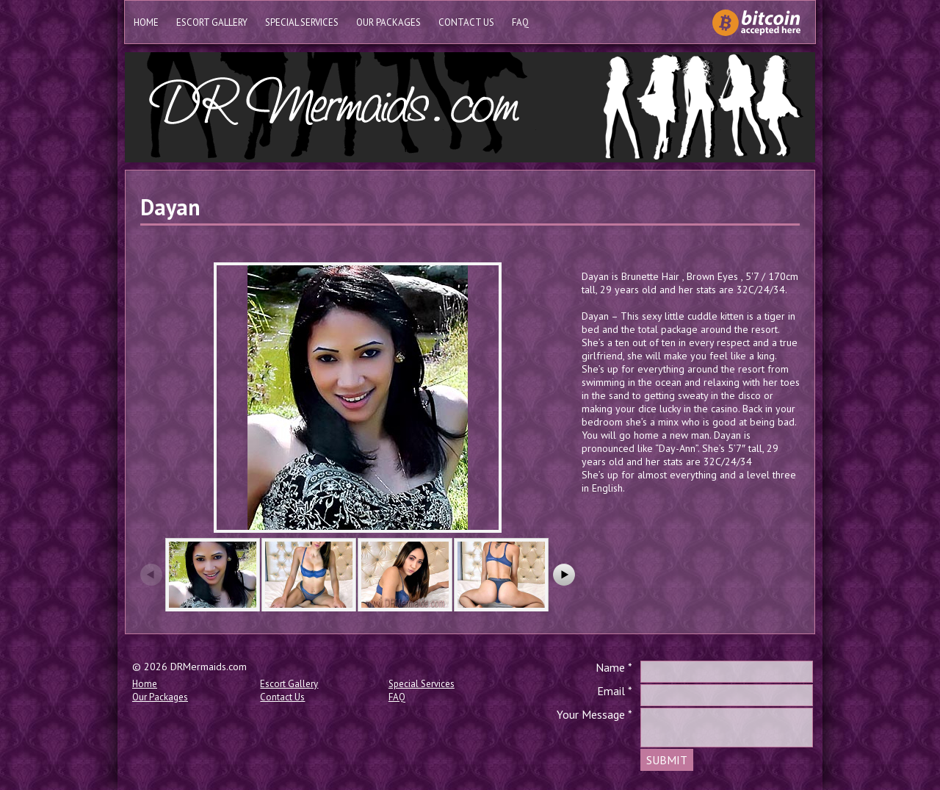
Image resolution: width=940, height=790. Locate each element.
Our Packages (388, 22)
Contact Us (466, 22)
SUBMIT (666, 760)
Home (146, 22)
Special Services (302, 22)
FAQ (520, 22)
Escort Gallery (211, 22)
